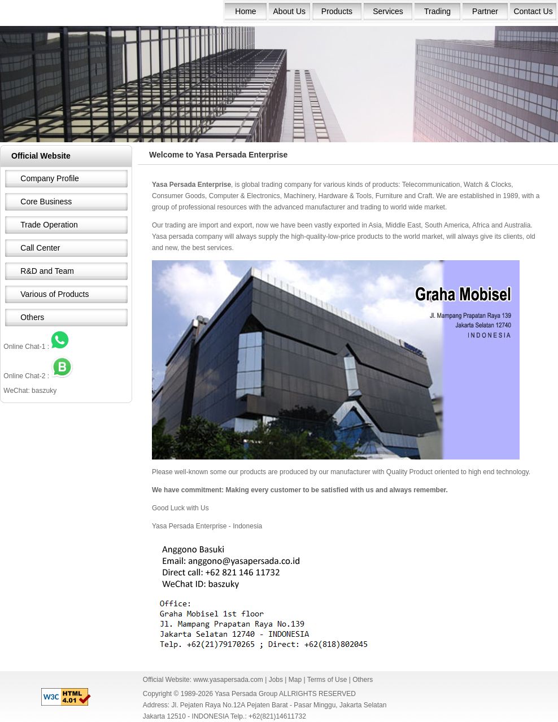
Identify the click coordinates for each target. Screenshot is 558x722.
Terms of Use (327, 680)
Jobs (276, 680)
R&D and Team (47, 270)
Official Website (41, 155)
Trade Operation (48, 224)
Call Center (40, 247)
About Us (289, 11)
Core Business (46, 201)
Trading (437, 11)
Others (32, 317)
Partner (485, 11)
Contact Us (532, 11)
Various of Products (54, 294)
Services (388, 11)
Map (295, 680)
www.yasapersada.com (228, 680)
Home (245, 11)
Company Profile (49, 178)
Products (336, 11)
